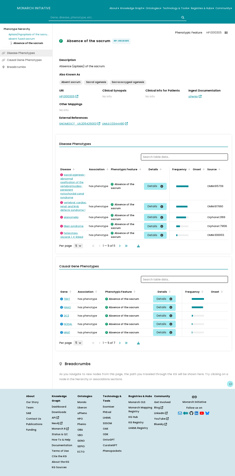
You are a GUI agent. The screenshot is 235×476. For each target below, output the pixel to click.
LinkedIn (161, 413)
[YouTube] (202, 413)
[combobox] (118, 17)
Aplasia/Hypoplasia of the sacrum (29, 34)
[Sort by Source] (219, 169)
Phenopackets (112, 451)
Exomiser (108, 406)
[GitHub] (191, 413)
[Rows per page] (78, 245)
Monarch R (60, 428)
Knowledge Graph (132, 8)
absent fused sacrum (22, 39)
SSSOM (107, 423)
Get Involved (162, 402)
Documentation (62, 445)
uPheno (82, 413)
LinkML (107, 417)
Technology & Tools (176, 8)
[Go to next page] (119, 246)
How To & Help (61, 439)
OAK (105, 428)
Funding (31, 429)
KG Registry (135, 422)
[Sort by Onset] (203, 169)
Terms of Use (60, 451)
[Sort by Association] (107, 169)
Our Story (32, 402)
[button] (181, 186)
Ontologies (153, 8)
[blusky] (207, 413)
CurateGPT (110, 445)
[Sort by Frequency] (189, 169)
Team (29, 407)
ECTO (81, 451)
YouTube (161, 418)
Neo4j (57, 423)
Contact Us (33, 418)
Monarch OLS (136, 402)
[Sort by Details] (160, 169)
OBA (80, 429)
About (114, 8)
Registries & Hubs (202, 8)
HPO (80, 418)
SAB (28, 413)
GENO (81, 440)
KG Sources (59, 467)
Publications (34, 424)
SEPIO (81, 446)
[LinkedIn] (196, 413)
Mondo (81, 402)
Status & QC (60, 434)
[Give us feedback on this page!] (230, 384)
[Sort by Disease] (73, 169)
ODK (105, 434)
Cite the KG (59, 456)
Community (223, 8)
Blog (158, 407)
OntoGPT (109, 439)
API (55, 417)
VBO (80, 435)
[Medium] (185, 413)
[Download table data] (137, 246)
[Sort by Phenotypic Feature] (139, 169)
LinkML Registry (138, 428)
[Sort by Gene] (70, 291)
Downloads (59, 412)
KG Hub (133, 417)
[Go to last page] (125, 246)
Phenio (81, 424)
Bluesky (160, 424)
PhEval (107, 412)
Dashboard (59, 406)
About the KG (60, 462)
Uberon (82, 407)
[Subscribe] (180, 413)
